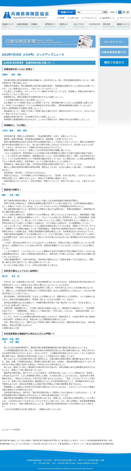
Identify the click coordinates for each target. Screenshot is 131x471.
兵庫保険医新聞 (94, 25)
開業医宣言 (109, 444)
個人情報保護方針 (96, 444)
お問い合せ (74, 18)
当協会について (7, 25)
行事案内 (37, 25)
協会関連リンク (108, 18)
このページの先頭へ (12, 429)
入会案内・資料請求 (22, 25)
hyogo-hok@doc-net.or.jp (87, 463)
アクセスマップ (90, 18)
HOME (62, 18)
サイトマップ (125, 18)
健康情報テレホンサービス (12, 444)
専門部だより (51, 25)
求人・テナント (80, 25)
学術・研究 (109, 25)
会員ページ (29, 444)
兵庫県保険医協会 (26, 15)
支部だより (66, 25)
